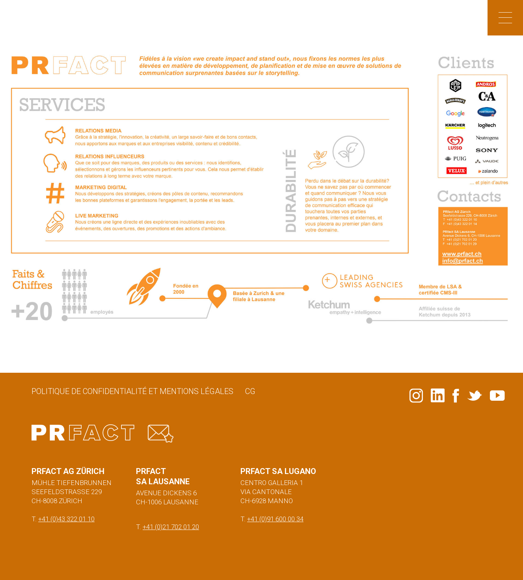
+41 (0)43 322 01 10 (66, 519)
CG (250, 391)
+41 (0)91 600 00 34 (275, 519)
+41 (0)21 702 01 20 (171, 527)
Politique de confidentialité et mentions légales (132, 391)
